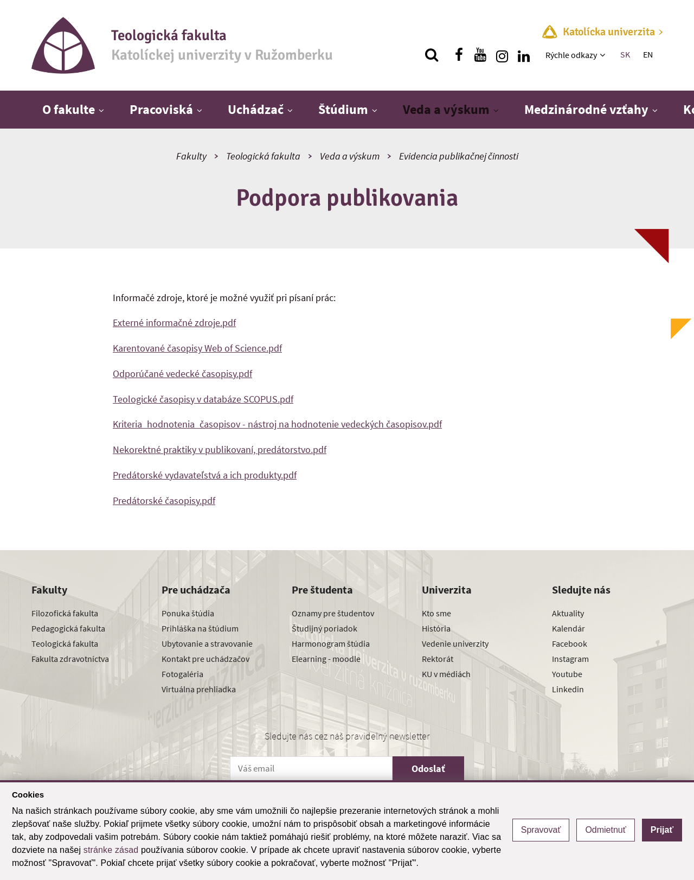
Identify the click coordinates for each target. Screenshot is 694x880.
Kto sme (436, 613)
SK (625, 54)
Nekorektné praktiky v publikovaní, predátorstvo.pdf (219, 449)
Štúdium (343, 109)
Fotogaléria (182, 673)
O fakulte (68, 109)
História (436, 628)
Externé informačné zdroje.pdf (174, 322)
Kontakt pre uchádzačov (205, 658)
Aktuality (568, 613)
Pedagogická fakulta (68, 628)
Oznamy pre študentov (333, 613)
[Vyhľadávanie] (431, 55)
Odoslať (428, 768)
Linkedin (568, 689)
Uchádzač (256, 109)
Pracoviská (161, 109)
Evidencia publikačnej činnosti (458, 156)
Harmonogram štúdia (331, 643)
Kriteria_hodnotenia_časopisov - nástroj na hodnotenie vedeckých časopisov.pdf (277, 424)
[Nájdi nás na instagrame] (502, 55)
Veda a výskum (446, 109)
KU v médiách (446, 673)
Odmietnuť (605, 829)
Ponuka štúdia (188, 613)
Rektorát (437, 658)
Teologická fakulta (263, 156)
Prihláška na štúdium (200, 628)
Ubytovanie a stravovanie (207, 643)
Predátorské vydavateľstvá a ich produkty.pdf (205, 475)
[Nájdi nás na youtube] (480, 55)
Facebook (569, 643)
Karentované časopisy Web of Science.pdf (197, 348)
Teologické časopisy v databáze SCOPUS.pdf (203, 399)
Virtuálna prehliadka (199, 689)
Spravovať (541, 829)
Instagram (570, 658)
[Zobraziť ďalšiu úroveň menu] (604, 55)
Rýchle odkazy (571, 54)
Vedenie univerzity (455, 643)
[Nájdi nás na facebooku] (459, 55)
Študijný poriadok (324, 628)
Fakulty (191, 156)
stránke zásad (111, 850)
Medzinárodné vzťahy (586, 109)
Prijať (662, 829)
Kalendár (568, 628)
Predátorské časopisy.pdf (164, 500)
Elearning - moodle (326, 658)
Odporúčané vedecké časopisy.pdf (182, 373)
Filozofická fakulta (64, 613)
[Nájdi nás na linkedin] (524, 55)
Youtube (567, 673)
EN (648, 54)
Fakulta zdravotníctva (70, 658)
